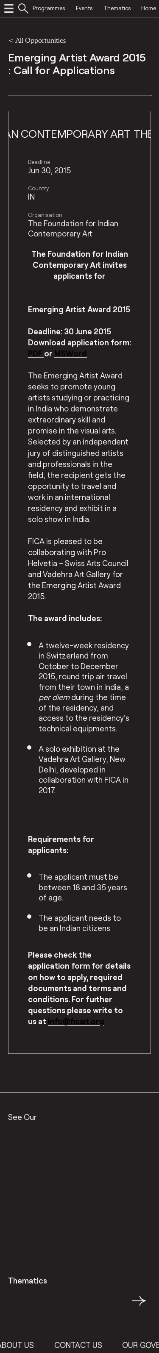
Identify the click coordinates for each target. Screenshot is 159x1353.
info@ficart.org (76, 1021)
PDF (36, 353)
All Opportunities (40, 40)
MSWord (70, 353)
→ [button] (139, 1305)
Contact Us (85, 1345)
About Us (22, 1345)
